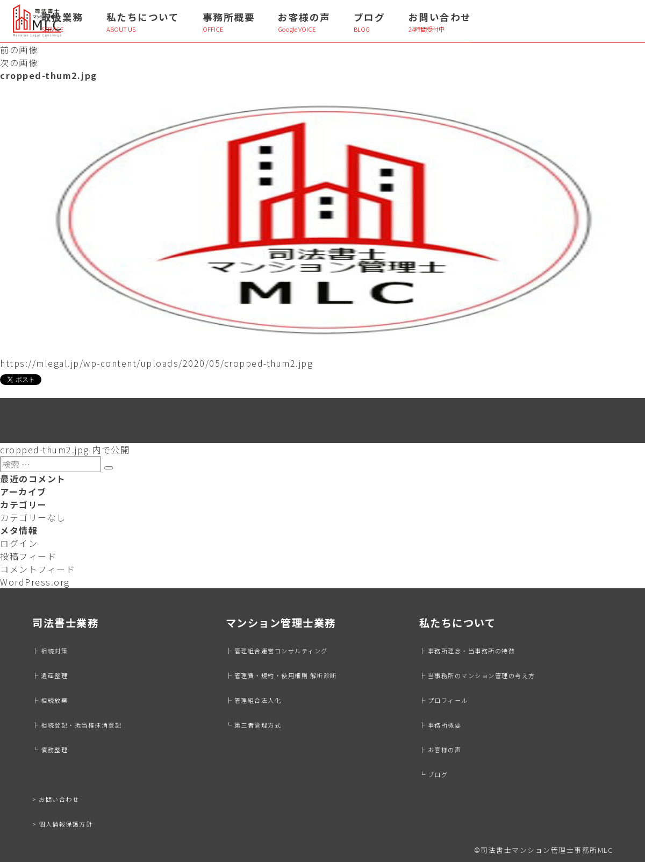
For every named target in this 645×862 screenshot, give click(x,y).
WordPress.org (35, 581)
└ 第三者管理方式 (254, 725)
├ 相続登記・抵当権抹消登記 (76, 725)
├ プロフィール (443, 700)
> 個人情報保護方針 (62, 824)
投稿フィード (28, 556)
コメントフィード (37, 568)
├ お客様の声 (440, 749)
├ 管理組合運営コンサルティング (277, 650)
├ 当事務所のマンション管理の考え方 (477, 675)
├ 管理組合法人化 (254, 700)
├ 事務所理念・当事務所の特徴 (467, 650)
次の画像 (19, 62)
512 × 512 (95, 431)
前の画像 (19, 49)
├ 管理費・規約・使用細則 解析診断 (281, 675)
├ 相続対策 (50, 650)
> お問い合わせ (55, 799)
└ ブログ (433, 774)
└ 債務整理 (50, 749)
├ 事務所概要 (440, 725)
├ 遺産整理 (50, 675)
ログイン (19, 543)
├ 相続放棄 (50, 700)
